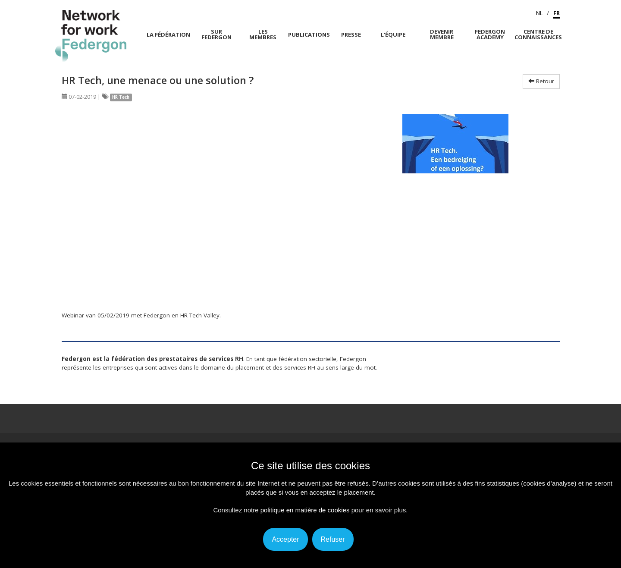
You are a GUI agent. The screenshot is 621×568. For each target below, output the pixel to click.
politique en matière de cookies (305, 510)
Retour (541, 81)
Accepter (285, 539)
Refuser (333, 539)
